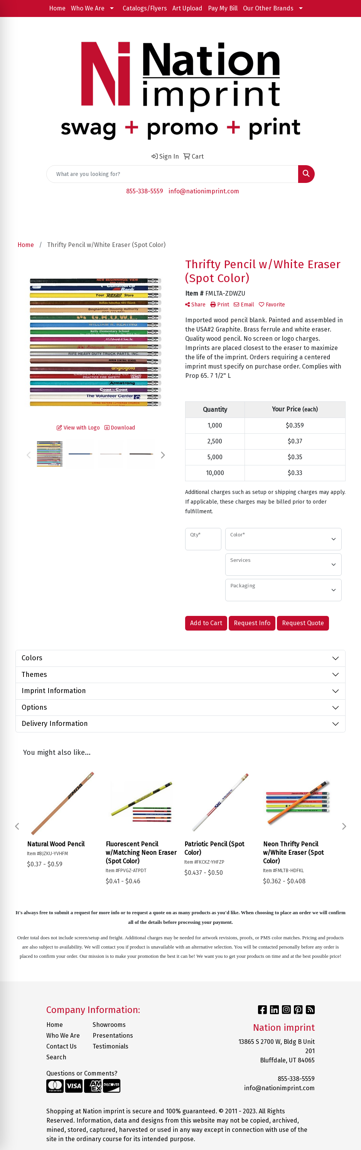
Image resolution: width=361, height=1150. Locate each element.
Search (56, 1057)
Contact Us (61, 1046)
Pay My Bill (223, 8)
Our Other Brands (268, 8)
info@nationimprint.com (204, 191)
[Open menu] (345, 214)
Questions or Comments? (81, 1073)
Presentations (111, 1035)
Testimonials (110, 1046)
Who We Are (88, 8)
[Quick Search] (172, 174)
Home (57, 8)
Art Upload (187, 8)
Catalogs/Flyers (145, 8)
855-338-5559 (144, 191)
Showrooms (109, 1024)
